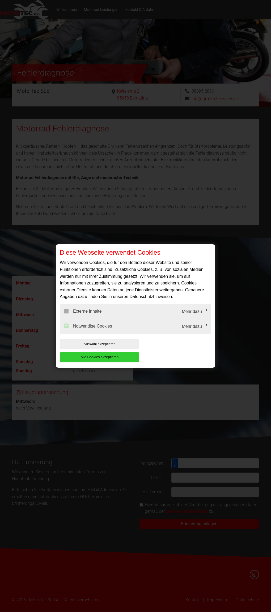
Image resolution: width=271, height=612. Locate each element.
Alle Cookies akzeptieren (177, 351)
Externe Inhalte (83, 317)
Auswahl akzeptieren (94, 351)
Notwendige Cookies (88, 332)
